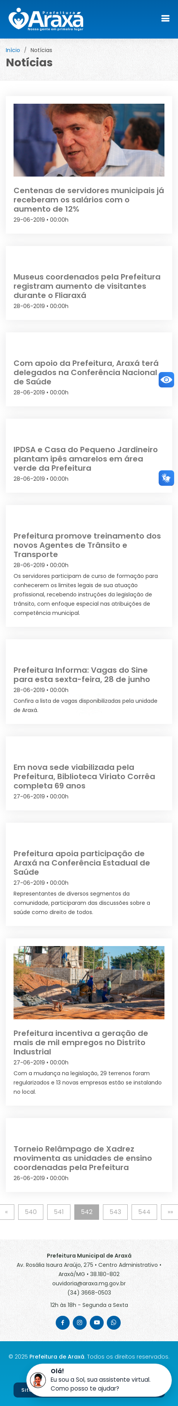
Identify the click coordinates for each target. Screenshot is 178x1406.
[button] (99, 1380)
